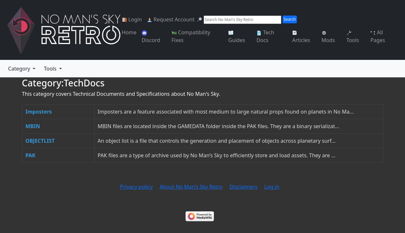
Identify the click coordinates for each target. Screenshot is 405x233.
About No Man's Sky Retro (191, 186)
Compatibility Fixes (191, 36)
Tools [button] (51, 68)
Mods (328, 37)
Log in (271, 186)
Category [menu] (19, 68)
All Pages (377, 36)
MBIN (33, 126)
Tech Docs (265, 36)
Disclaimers (243, 186)
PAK (31, 155)
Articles (301, 37)
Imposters (39, 111)
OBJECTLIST (40, 140)
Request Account (170, 19)
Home (129, 32)
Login (132, 19)
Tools (352, 37)
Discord (151, 37)
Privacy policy (136, 186)
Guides (236, 37)
